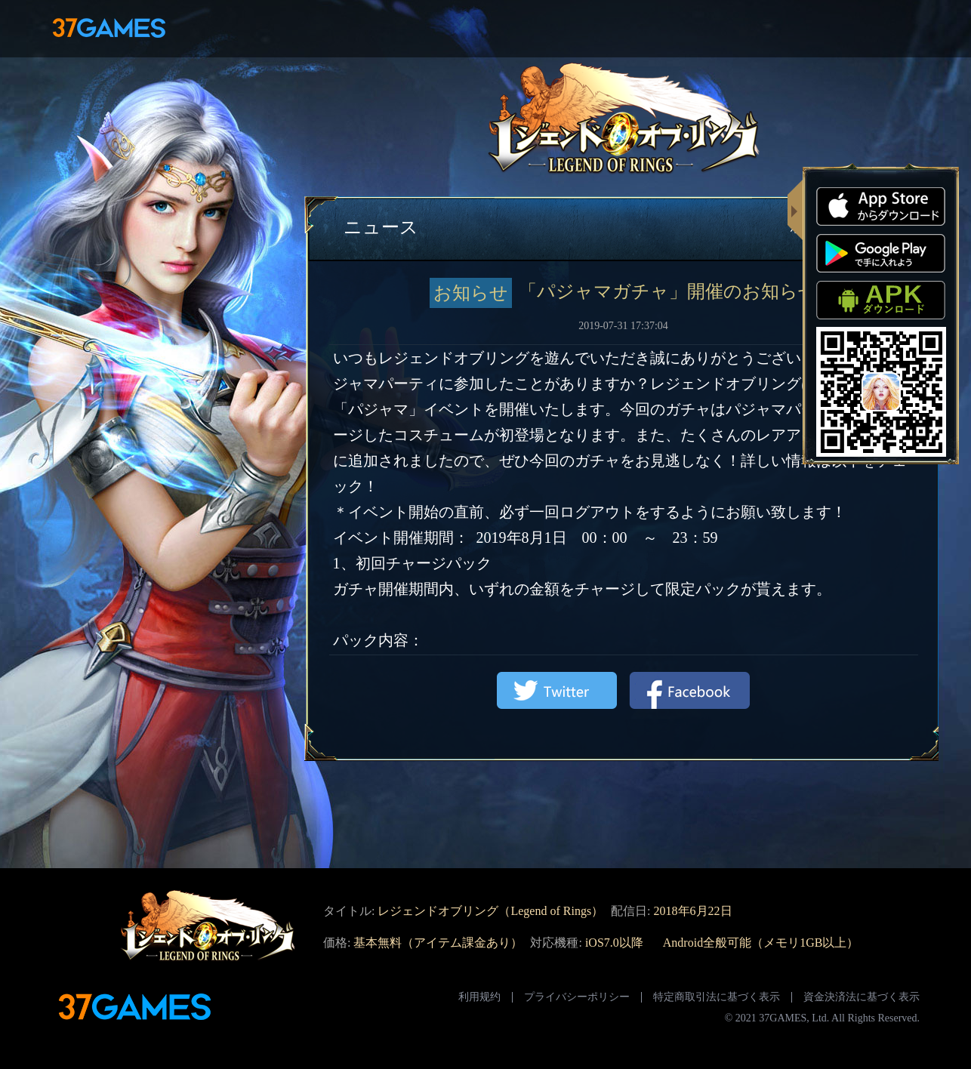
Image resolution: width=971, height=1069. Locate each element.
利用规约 (479, 997)
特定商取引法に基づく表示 (716, 997)
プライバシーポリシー (577, 997)
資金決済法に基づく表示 (861, 997)
